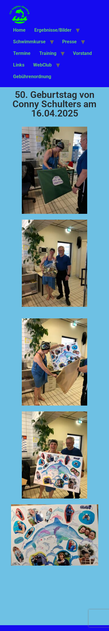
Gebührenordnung (32, 76)
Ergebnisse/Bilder (53, 30)
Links (18, 65)
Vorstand (82, 53)
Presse (69, 41)
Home (19, 30)
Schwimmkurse (29, 41)
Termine (22, 53)
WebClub (42, 65)
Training (47, 53)
